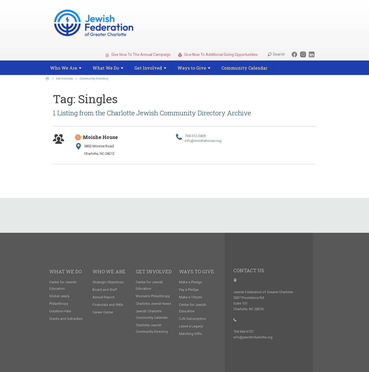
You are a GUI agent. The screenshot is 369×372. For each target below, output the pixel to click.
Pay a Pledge (189, 290)
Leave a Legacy (191, 326)
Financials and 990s (107, 305)
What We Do (65, 271)
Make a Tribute (190, 297)
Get (150, 68)
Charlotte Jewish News (153, 304)
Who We (65, 68)
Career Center (102, 312)
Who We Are (109, 271)
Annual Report (103, 297)
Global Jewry (59, 296)
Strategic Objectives (108, 282)
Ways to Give (196, 271)
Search (276, 54)
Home (47, 78)
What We (107, 68)
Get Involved (64, 78)
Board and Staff (104, 290)
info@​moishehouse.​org (203, 141)
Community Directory (94, 78)
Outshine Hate (60, 311)
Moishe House (97, 137)
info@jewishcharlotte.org (253, 337)
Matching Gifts (190, 334)
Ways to (193, 68)
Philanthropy (58, 304)
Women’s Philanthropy (153, 296)
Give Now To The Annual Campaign (138, 54)
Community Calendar (244, 68)
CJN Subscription (192, 319)
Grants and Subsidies (66, 319)
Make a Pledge (190, 282)
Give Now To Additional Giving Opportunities (218, 54)
